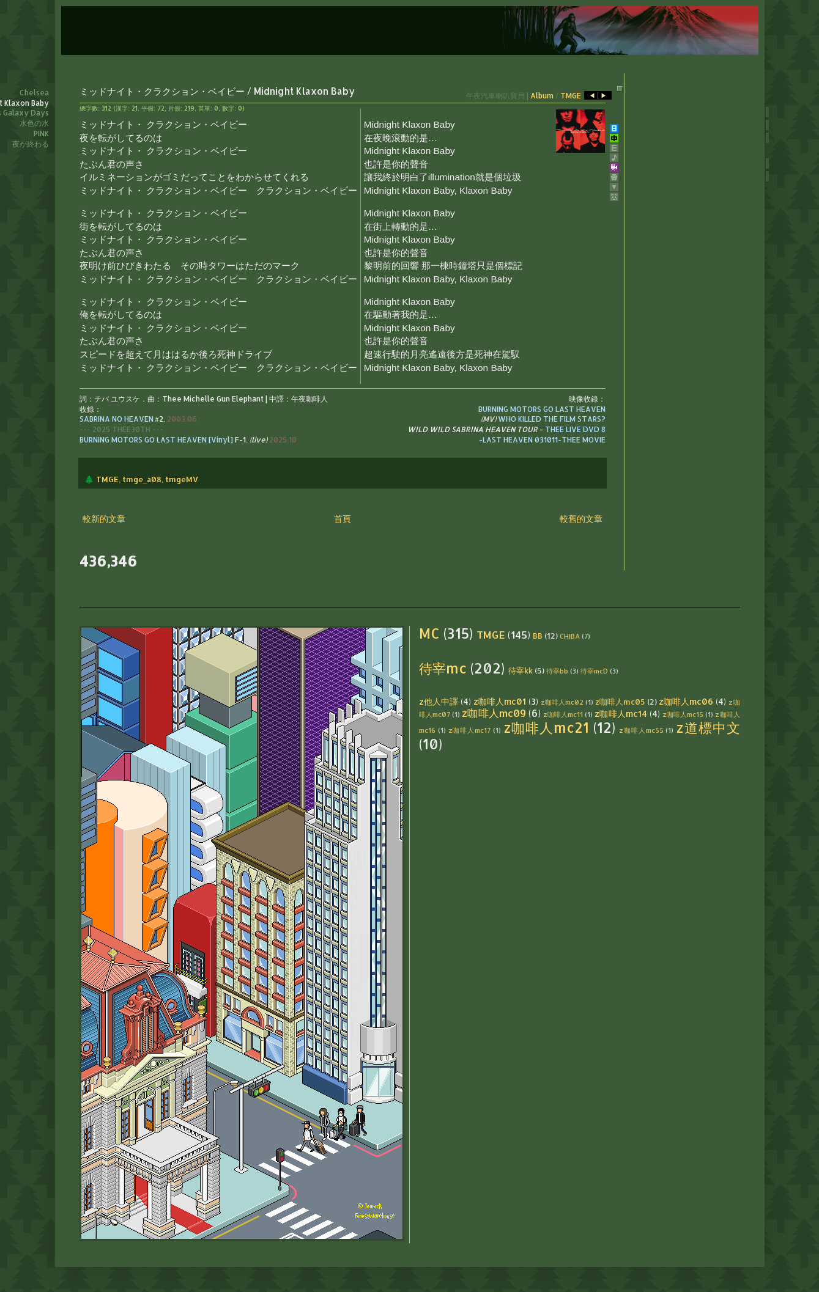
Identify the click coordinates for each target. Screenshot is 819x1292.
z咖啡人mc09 (493, 713)
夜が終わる (30, 144)
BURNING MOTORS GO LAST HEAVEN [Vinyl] (156, 439)
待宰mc (443, 668)
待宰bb (557, 670)
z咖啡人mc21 (546, 727)
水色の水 (34, 123)
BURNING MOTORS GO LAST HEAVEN (542, 409)
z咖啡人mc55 (641, 730)
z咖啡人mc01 (499, 701)
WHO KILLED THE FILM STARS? (552, 419)
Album (542, 95)
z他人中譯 (438, 701)
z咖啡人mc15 (682, 714)
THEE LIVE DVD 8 (575, 429)
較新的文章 (104, 518)
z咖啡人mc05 (620, 702)
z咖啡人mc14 (621, 713)
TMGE (570, 95)
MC (429, 633)
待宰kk (520, 670)
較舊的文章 (581, 518)
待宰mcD (594, 670)
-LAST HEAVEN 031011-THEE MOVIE (542, 439)
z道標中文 (707, 727)
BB (538, 635)
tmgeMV (181, 479)
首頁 (342, 518)
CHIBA (570, 635)
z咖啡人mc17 (469, 730)
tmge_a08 (141, 479)
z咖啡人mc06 (686, 701)
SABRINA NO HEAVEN (117, 419)
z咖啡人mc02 (562, 702)
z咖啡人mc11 (563, 714)
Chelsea (34, 92)
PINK (41, 133)
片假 (174, 108)
